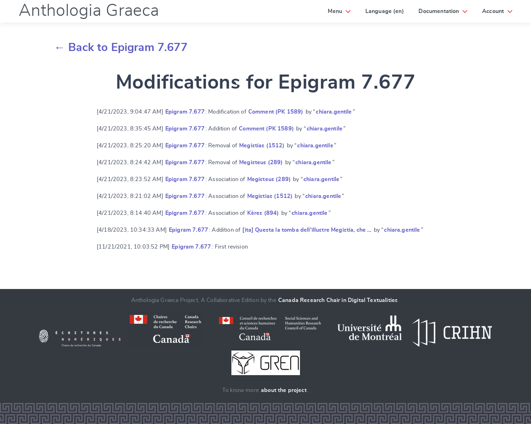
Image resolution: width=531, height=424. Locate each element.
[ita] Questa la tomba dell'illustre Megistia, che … (306, 230)
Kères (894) (263, 213)
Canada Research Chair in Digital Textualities (338, 300)
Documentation (438, 11)
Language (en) (384, 11)
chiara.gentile (334, 112)
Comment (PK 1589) (275, 112)
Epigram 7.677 (185, 112)
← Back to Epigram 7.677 (120, 47)
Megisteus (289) (261, 162)
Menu (335, 11)
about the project (284, 390)
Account (493, 11)
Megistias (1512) (262, 145)
